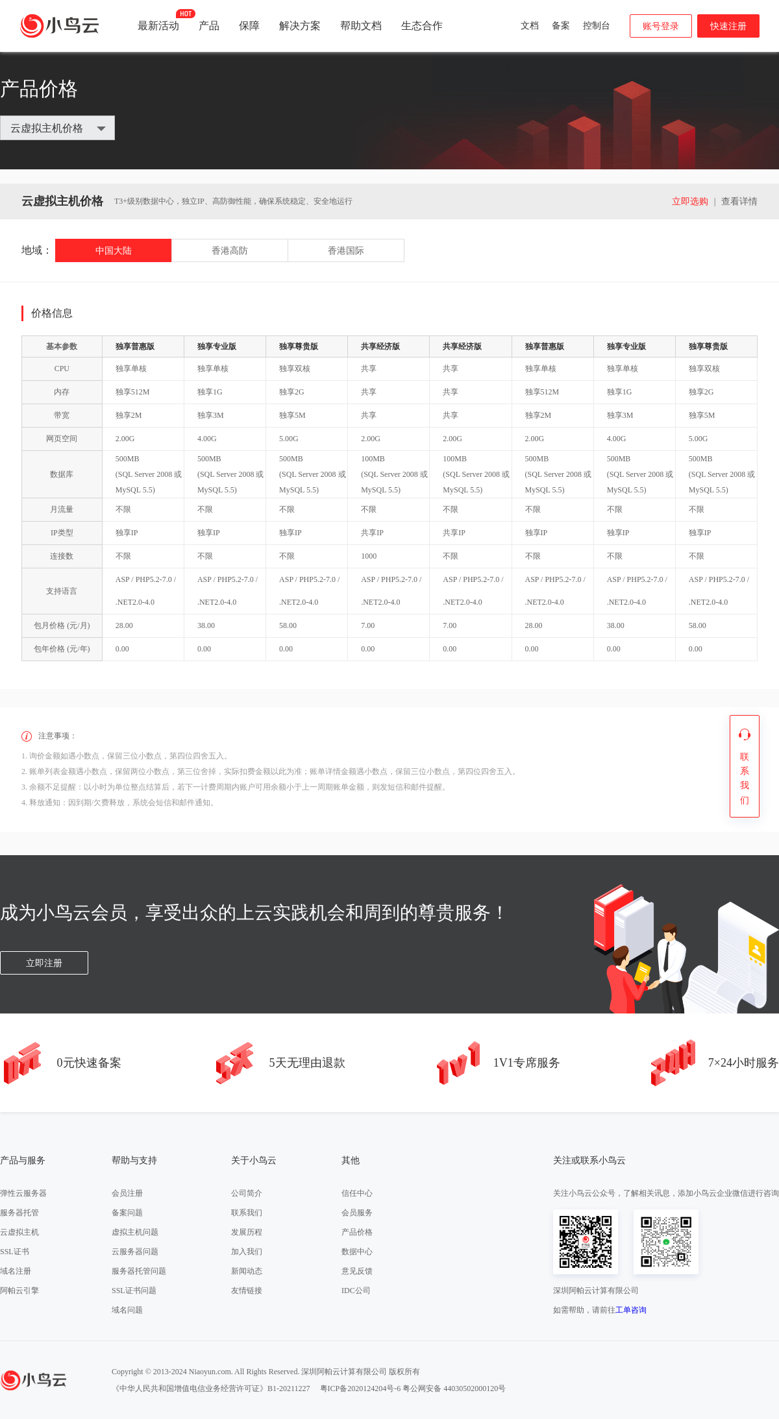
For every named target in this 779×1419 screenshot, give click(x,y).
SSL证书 (14, 1251)
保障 (249, 25)
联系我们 (246, 1212)
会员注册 (127, 1193)
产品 (209, 25)
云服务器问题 (135, 1251)
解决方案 (300, 25)
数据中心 (357, 1251)
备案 (561, 25)
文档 (530, 25)
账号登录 (661, 26)
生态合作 (422, 25)
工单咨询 (631, 1310)
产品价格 (357, 1232)
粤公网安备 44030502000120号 (454, 1388)
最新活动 (158, 20)
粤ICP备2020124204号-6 (360, 1388)
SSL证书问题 (134, 1290)
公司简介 (246, 1193)
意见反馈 (357, 1271)
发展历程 (246, 1232)
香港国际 (346, 251)
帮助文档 (361, 25)
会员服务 (357, 1212)
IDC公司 (356, 1290)
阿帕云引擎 (19, 1290)
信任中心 (357, 1193)
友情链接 (246, 1290)
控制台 (596, 25)
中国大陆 (113, 251)
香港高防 (230, 251)
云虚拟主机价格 (46, 128)
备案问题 (127, 1212)
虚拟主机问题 (135, 1232)
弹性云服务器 (23, 1193)
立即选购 (690, 201)
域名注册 (15, 1271)
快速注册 (728, 26)
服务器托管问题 (139, 1271)
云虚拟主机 (19, 1232)
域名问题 (127, 1310)
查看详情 (739, 201)
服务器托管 (19, 1212)
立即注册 (44, 963)
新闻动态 (246, 1271)
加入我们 (246, 1251)
